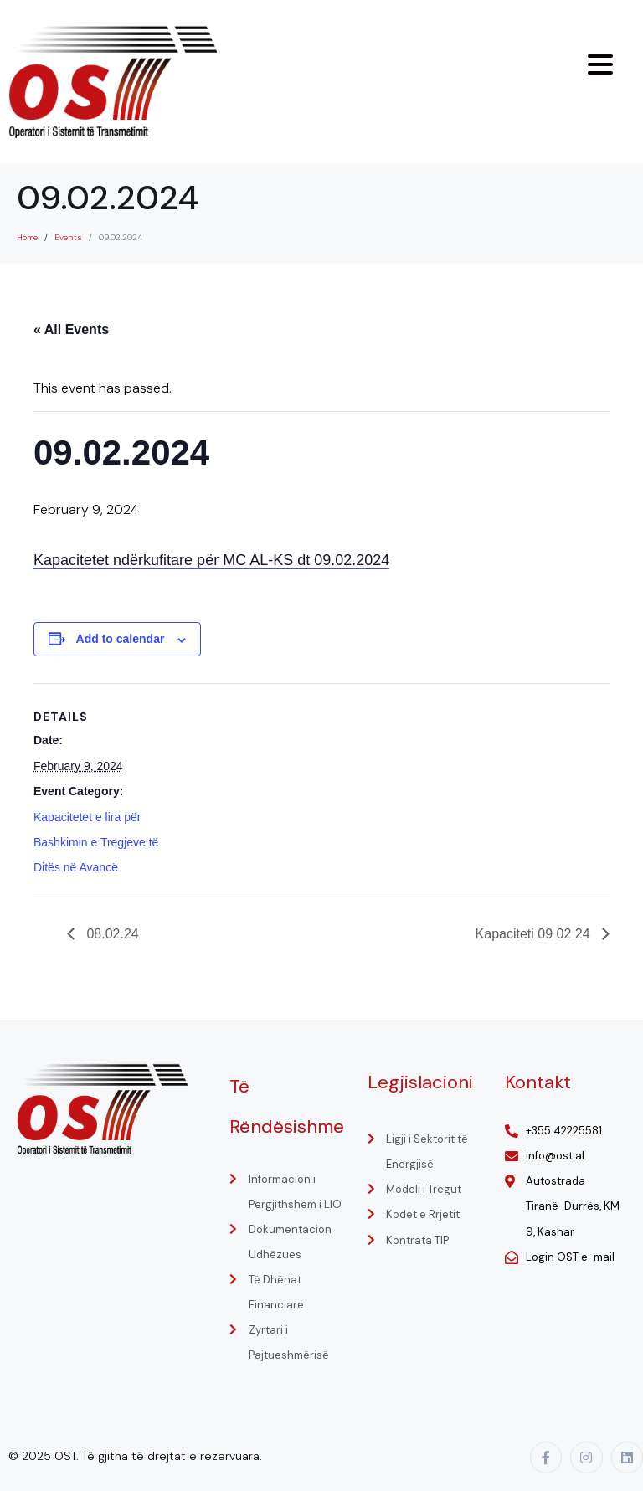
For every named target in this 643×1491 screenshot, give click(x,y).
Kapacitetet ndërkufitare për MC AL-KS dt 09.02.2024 (211, 560)
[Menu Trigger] (600, 64)
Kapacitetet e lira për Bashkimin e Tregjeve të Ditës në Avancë (95, 842)
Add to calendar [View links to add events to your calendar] (120, 638)
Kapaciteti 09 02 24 (535, 934)
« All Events (71, 329)
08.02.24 (111, 934)
